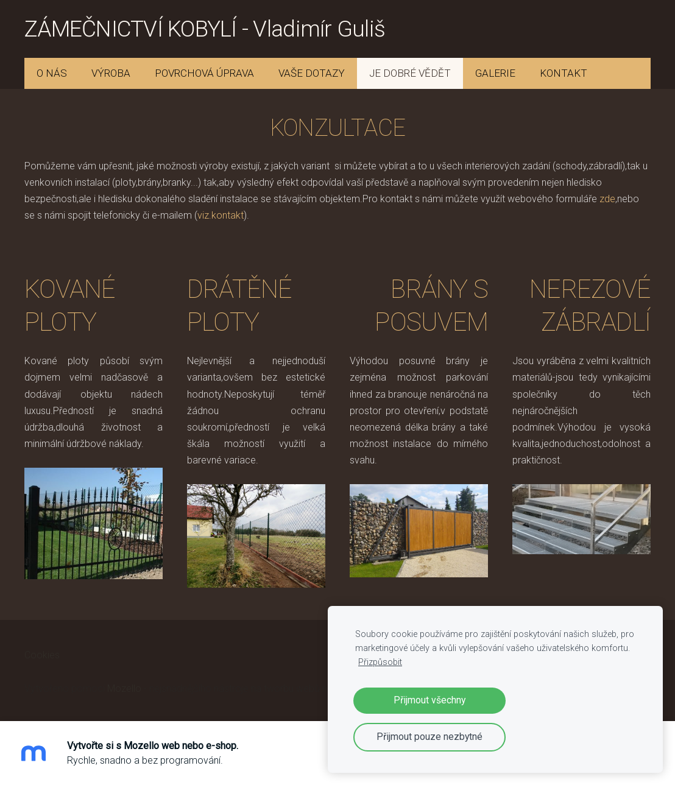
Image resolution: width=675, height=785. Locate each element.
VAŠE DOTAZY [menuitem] (311, 73)
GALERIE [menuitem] (495, 73)
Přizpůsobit (380, 662)
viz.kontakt (220, 215)
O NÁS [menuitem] (52, 73)
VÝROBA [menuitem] (110, 73)
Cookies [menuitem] (42, 655)
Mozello (124, 688)
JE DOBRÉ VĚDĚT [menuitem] (410, 73)
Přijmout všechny (429, 700)
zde (607, 199)
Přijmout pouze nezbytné (429, 736)
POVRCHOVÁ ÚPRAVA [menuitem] (204, 73)
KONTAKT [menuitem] (563, 73)
